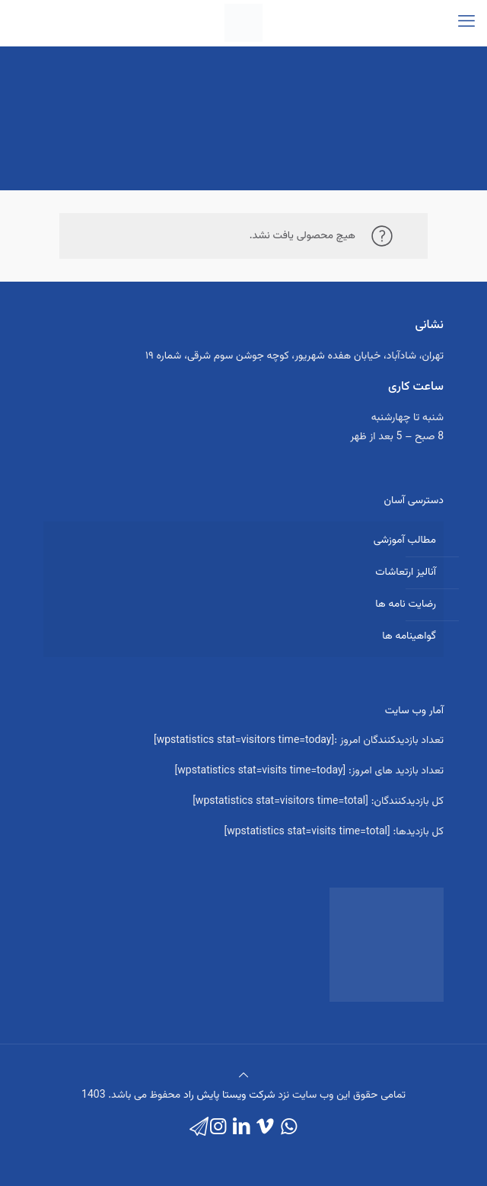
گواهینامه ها (409, 636)
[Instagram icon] (218, 1128)
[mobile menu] (466, 23)
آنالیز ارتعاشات (405, 572)
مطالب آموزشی (405, 540)
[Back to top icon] (243, 1076)
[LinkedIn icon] (241, 1128)
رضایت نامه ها (405, 604)
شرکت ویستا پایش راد (229, 1095)
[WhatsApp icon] (288, 1128)
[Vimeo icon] (265, 1128)
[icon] (198, 1128)
